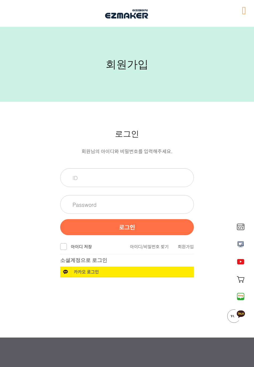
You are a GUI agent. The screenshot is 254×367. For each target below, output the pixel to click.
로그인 (127, 227)
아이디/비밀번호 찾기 (149, 246)
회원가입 (186, 246)
